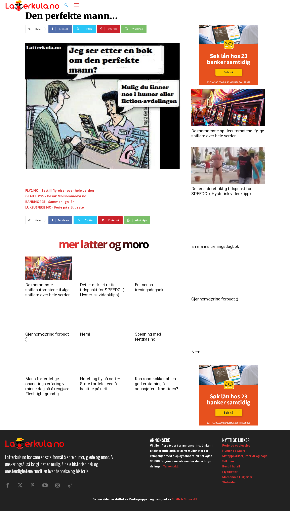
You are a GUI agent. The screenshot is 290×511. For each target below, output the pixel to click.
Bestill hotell (231, 466)
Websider (229, 482)
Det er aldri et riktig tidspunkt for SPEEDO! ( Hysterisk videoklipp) (102, 289)
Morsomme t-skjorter (237, 477)
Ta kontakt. (171, 466)
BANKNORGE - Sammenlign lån (50, 202)
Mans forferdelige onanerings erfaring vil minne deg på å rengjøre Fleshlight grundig (47, 386)
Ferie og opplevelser (237, 445)
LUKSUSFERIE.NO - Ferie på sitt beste (54, 207)
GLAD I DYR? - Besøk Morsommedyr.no (55, 196)
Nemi (85, 334)
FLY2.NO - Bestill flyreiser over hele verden (59, 190)
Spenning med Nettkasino (148, 337)
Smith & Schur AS (184, 499)
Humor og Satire (234, 451)
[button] (66, 5)
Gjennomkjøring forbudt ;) (214, 299)
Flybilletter (230, 472)
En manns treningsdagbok (149, 287)
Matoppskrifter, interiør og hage (244, 456)
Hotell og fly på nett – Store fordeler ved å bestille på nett (100, 383)
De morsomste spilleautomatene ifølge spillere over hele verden (48, 289)
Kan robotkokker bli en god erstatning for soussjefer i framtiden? (156, 383)
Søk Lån (228, 461)
